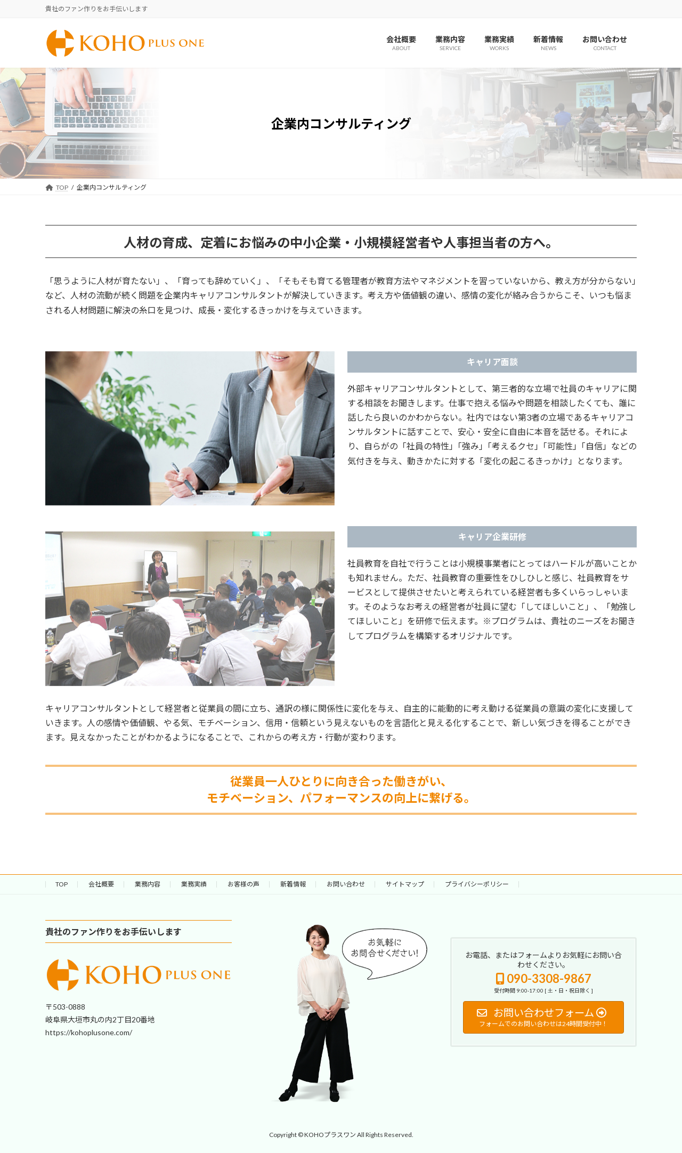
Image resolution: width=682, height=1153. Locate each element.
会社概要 (101, 884)
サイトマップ (405, 884)
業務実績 (194, 884)
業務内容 (147, 884)
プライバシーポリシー (477, 884)
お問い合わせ (346, 884)
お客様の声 (243, 884)
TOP (61, 884)
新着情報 (293, 884)
